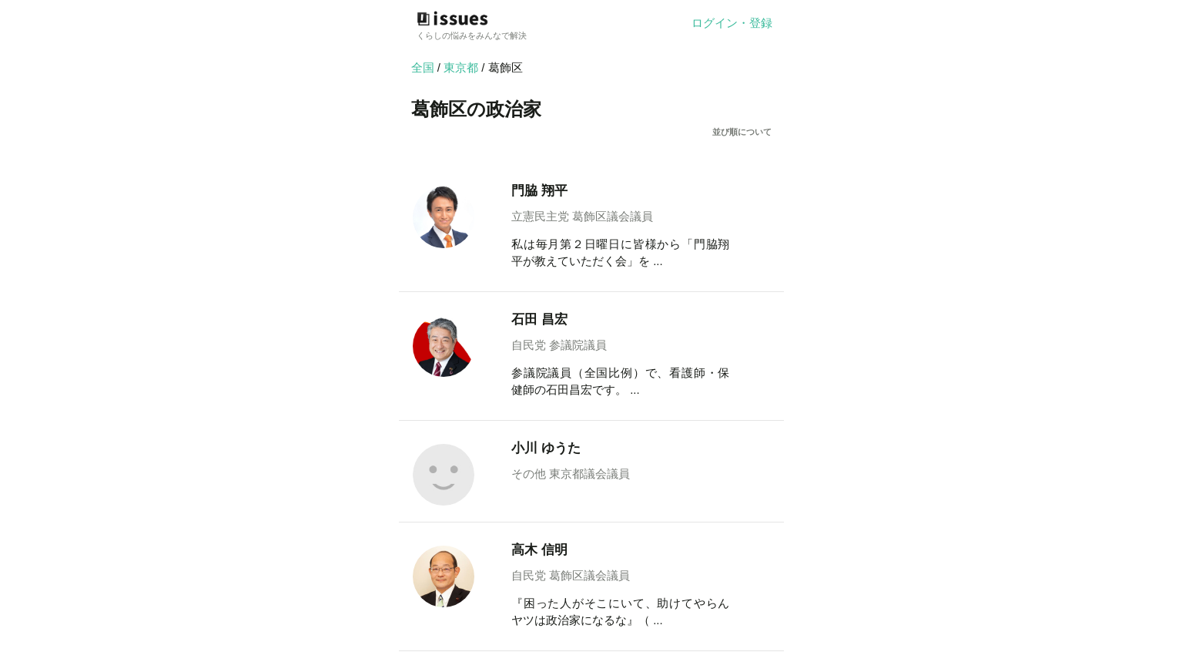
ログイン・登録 (731, 22)
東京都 (462, 67)
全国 (422, 67)
